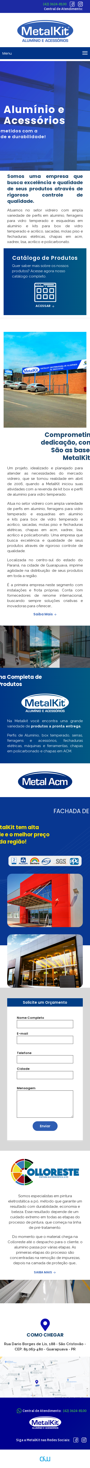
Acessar (45, 306)
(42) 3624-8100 (54, 4)
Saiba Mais (45, 614)
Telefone (24, 1053)
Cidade (23, 1068)
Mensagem (26, 1088)
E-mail (22, 1033)
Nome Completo (30, 1017)
